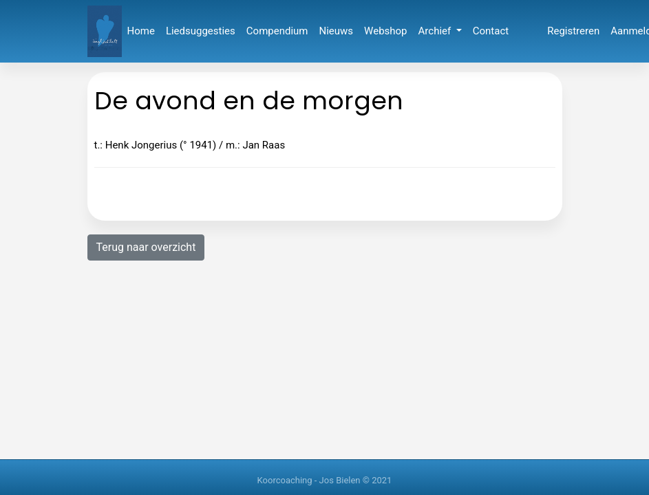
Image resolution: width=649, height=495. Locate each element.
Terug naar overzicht (146, 247)
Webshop (385, 31)
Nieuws (336, 31)
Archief (436, 31)
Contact (491, 31)
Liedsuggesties (200, 31)
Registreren (573, 31)
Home (141, 31)
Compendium (277, 31)
